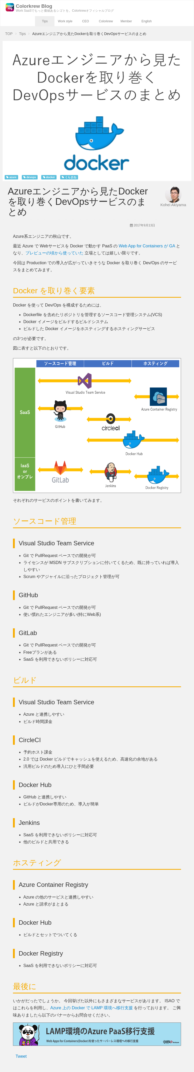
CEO (85, 21)
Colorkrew (106, 21)
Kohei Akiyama (173, 205)
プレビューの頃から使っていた (54, 253)
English (147, 21)
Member (126, 21)
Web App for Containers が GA (147, 246)
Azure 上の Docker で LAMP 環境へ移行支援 (91, 1008)
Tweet (21, 1056)
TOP (9, 34)
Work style (65, 21)
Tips (45, 21)
